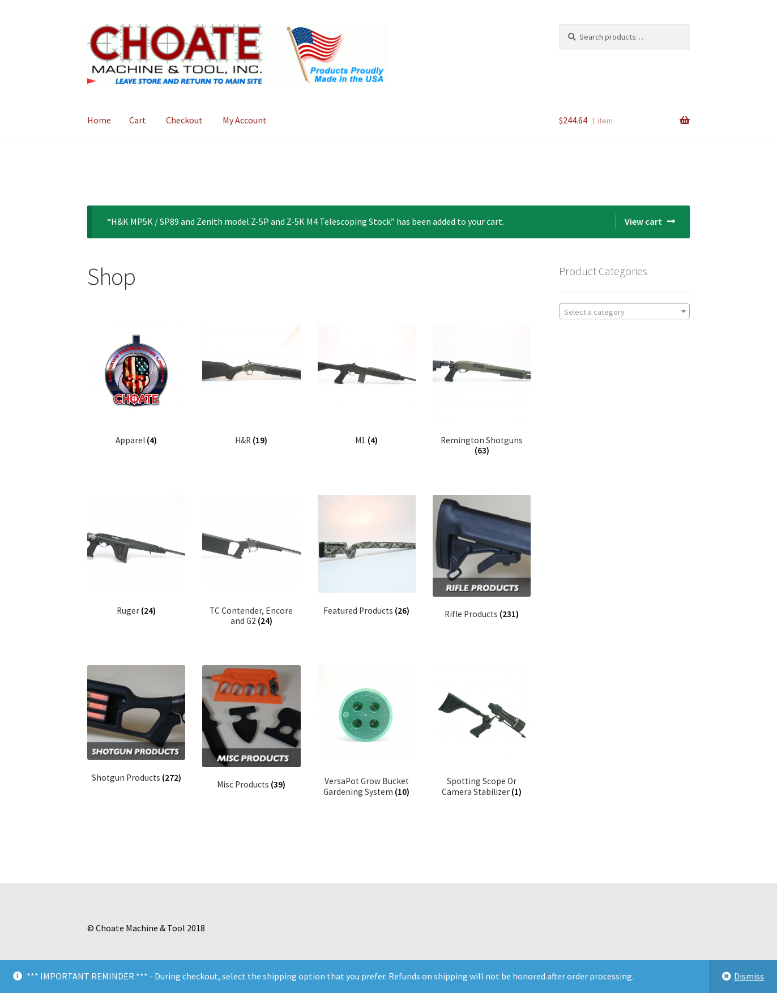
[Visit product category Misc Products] (251, 727)
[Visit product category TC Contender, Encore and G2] (251, 561)
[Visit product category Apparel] (136, 385)
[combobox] (624, 311)
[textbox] (624, 312)
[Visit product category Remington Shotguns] (482, 390)
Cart (137, 120)
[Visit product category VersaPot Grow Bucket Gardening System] (367, 731)
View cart (643, 221)
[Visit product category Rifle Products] (482, 557)
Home (99, 120)
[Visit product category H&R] (251, 385)
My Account (245, 120)
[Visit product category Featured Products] (367, 556)
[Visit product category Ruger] (136, 556)
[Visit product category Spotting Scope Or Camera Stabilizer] (482, 731)
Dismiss (749, 976)
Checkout (184, 120)
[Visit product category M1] (367, 385)
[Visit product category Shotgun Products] (136, 724)
